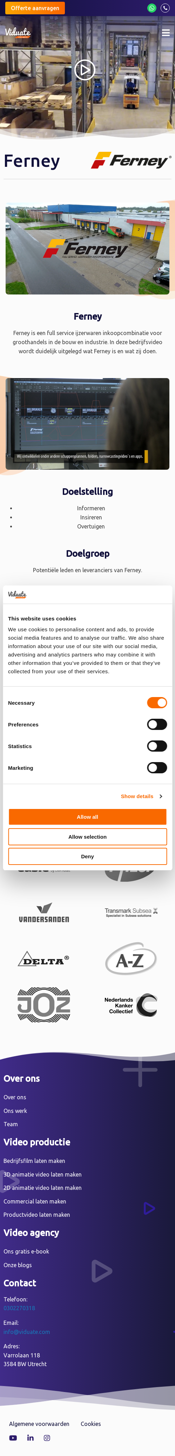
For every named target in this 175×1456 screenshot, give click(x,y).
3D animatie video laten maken (43, 1174)
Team (11, 1124)
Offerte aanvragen (35, 8)
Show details (137, 796)
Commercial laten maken (35, 1201)
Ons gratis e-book (26, 1251)
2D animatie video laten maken (43, 1188)
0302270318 (19, 1308)
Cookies (91, 1424)
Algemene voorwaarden (39, 1424)
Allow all (87, 817)
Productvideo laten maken (37, 1215)
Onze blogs (18, 1265)
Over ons (15, 1097)
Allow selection (87, 837)
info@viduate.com (27, 1332)
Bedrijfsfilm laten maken (34, 1161)
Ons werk (15, 1111)
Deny (87, 856)
